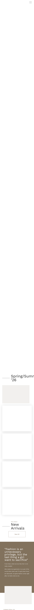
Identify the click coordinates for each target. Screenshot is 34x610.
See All (17, 534)
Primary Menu (30, 2)
